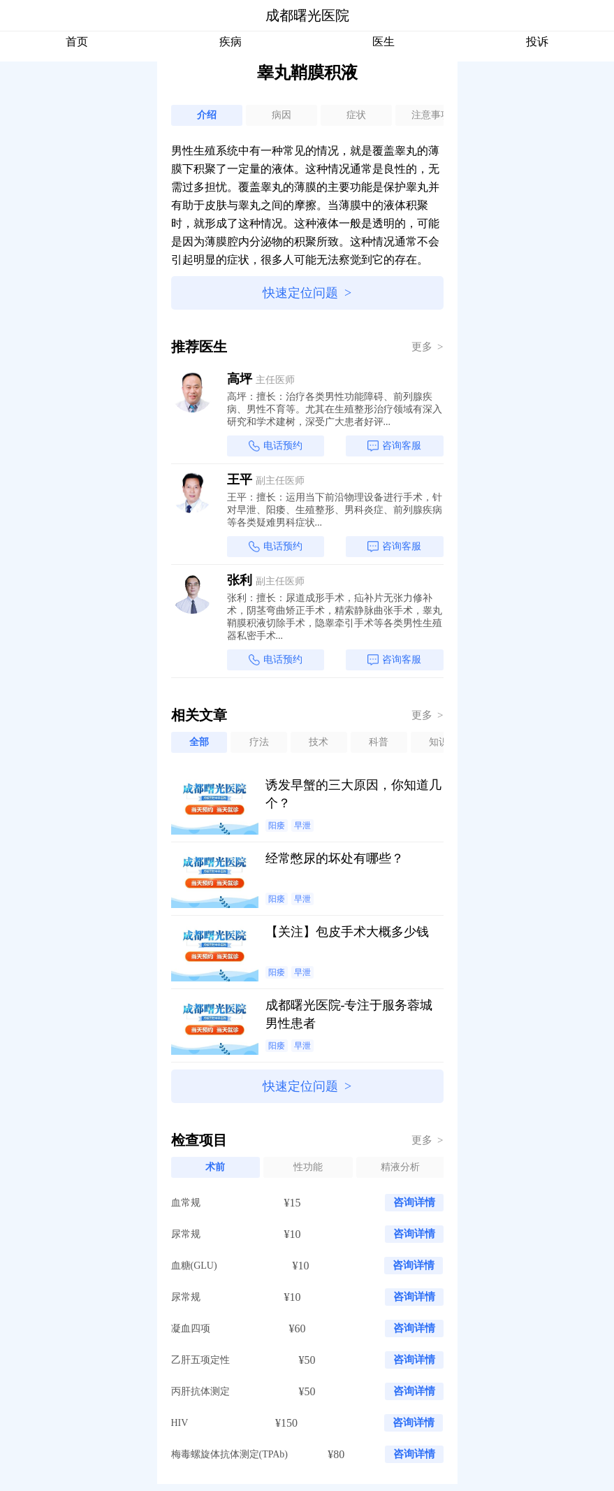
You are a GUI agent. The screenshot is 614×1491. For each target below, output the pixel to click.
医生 (383, 42)
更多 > (427, 346)
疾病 (230, 42)
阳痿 (276, 825)
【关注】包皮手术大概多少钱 (347, 932)
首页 (77, 42)
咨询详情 (414, 1202)
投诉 (537, 42)
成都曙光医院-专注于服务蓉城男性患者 (349, 1014)
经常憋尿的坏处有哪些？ (334, 858)
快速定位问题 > (307, 293)
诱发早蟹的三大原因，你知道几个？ (353, 794)
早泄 (302, 825)
